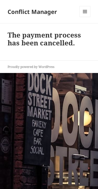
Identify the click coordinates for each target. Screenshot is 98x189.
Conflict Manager (32, 11)
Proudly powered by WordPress (31, 67)
